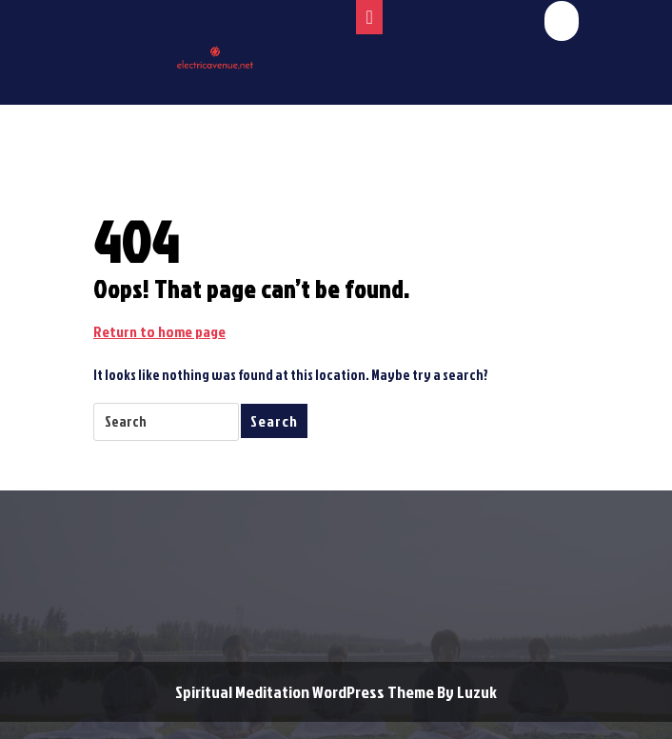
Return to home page (159, 331)
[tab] (369, 17)
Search (274, 420)
